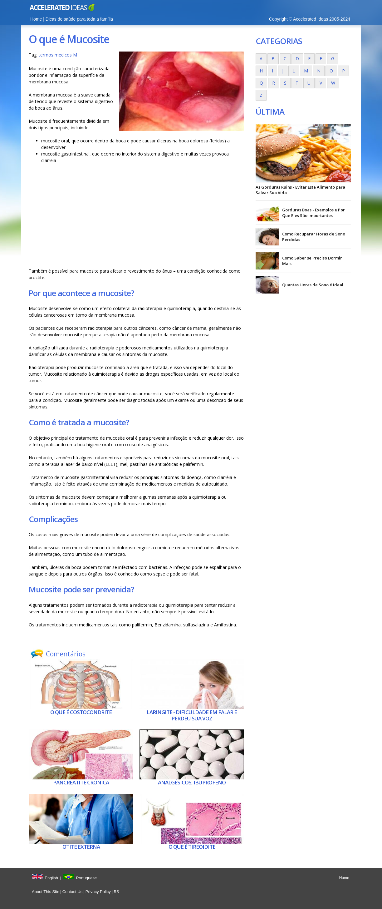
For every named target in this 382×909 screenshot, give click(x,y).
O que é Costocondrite (81, 712)
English (51, 878)
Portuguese (86, 878)
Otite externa (81, 846)
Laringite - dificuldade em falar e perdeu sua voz (192, 715)
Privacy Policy (98, 891)
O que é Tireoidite (192, 846)
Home (36, 19)
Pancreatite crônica (81, 782)
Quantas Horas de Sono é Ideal (312, 285)
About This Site (45, 891)
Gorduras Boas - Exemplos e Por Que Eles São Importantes (313, 212)
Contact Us (72, 891)
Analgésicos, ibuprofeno (192, 782)
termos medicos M (58, 55)
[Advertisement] (136, 217)
